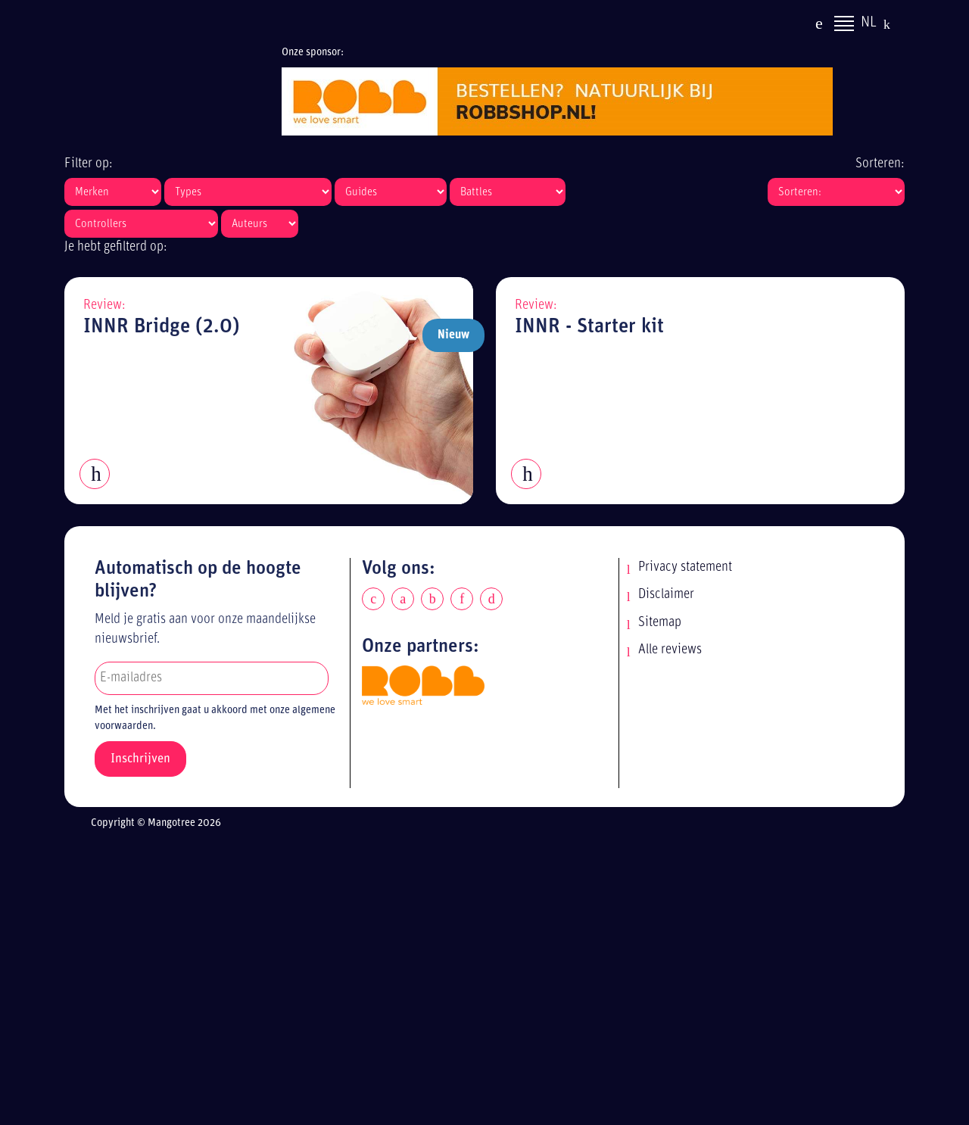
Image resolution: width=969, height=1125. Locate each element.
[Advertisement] (498, 980)
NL (869, 24)
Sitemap (659, 622)
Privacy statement (685, 567)
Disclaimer (666, 594)
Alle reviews (670, 650)
